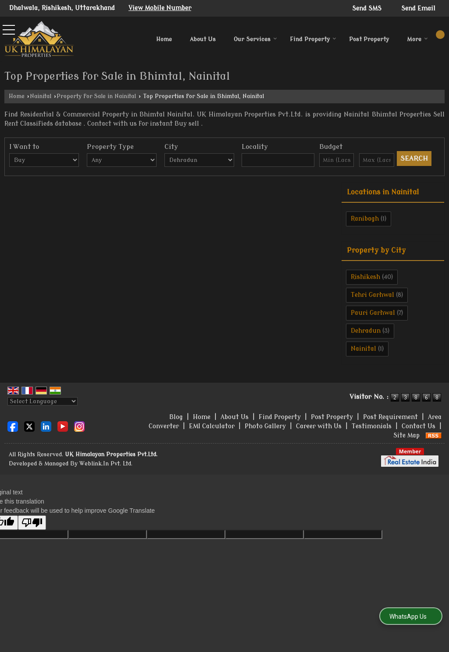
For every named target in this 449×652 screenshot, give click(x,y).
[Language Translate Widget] (42, 401)
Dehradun (366, 331)
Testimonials (372, 426)
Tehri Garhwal (372, 295)
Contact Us (418, 426)
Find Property (313, 39)
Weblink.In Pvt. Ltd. (105, 464)
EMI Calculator (212, 426)
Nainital (40, 96)
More (417, 39)
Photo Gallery (265, 426)
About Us (203, 39)
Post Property (369, 39)
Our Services (255, 39)
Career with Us (319, 426)
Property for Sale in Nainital (96, 96)
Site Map (406, 435)
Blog (176, 417)
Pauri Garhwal (373, 313)
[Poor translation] (32, 522)
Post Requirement (390, 417)
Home (164, 39)
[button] (159, 8)
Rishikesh (365, 277)
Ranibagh (365, 218)
